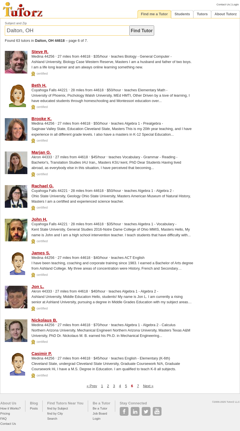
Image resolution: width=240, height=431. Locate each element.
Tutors (202, 14)
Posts (34, 408)
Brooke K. (41, 118)
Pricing (5, 413)
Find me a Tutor (154, 14)
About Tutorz (226, 14)
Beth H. (38, 85)
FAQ (3, 418)
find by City (55, 413)
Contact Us (223, 4)
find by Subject (57, 408)
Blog (34, 403)
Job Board (100, 413)
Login (235, 4)
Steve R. (39, 51)
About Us (8, 403)
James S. (40, 252)
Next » (148, 386)
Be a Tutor (101, 403)
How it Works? (10, 408)
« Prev (92, 386)
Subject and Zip (16, 23)
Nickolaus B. (44, 320)
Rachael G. (42, 185)
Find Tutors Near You (65, 403)
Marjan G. (41, 152)
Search (52, 418)
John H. (39, 219)
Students (182, 14)
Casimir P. (41, 353)
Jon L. (37, 286)
